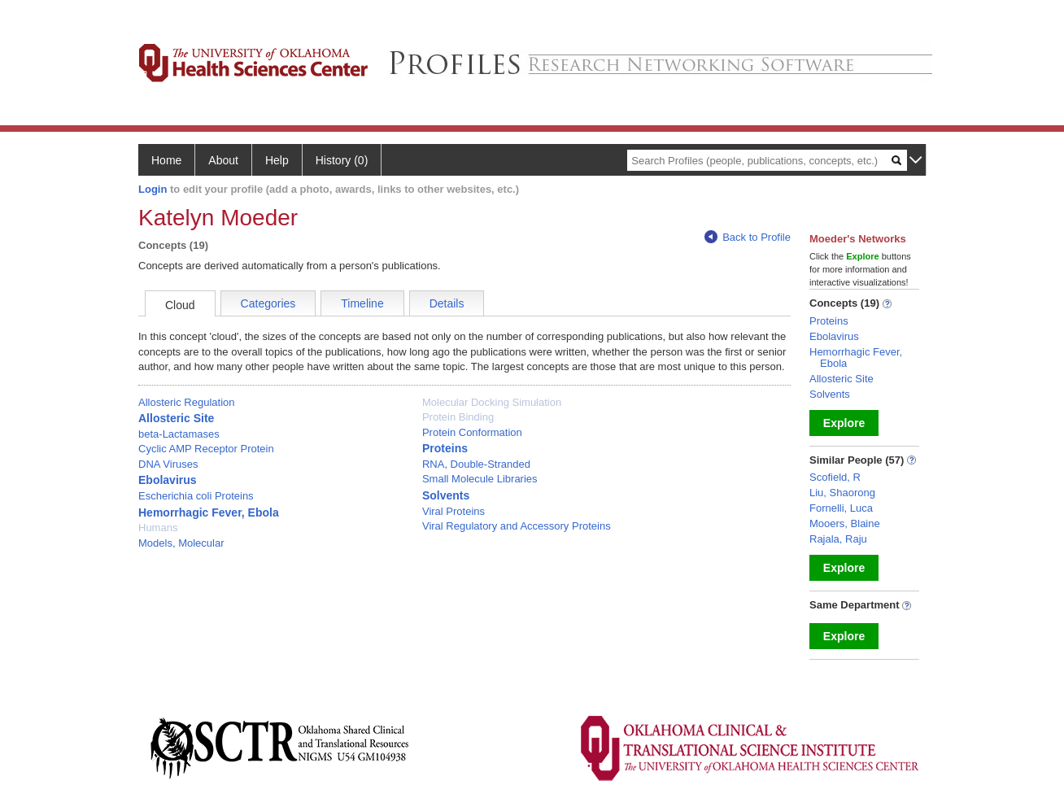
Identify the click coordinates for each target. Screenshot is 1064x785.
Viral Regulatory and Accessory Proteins (516, 526)
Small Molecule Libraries (480, 479)
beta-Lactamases (179, 434)
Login (152, 189)
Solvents (445, 495)
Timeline (362, 303)
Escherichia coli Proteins (196, 496)
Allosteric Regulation (186, 402)
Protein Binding (458, 417)
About (223, 160)
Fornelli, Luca (841, 508)
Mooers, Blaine (844, 523)
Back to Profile (747, 237)
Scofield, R (835, 477)
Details (447, 303)
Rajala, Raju (838, 539)
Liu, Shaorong (842, 492)
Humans (157, 527)
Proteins (445, 448)
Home (166, 160)
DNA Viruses (168, 464)
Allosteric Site (176, 418)
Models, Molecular (181, 543)
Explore (844, 423)
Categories (268, 303)
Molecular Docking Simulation (491, 402)
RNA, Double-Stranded (476, 464)
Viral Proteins (453, 511)
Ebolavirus (167, 479)
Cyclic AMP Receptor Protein (206, 449)
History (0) (342, 160)
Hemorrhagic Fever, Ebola (208, 512)
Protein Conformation (472, 432)
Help (277, 160)
